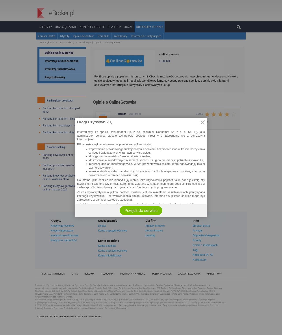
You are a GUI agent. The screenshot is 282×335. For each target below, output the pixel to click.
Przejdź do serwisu (141, 210)
